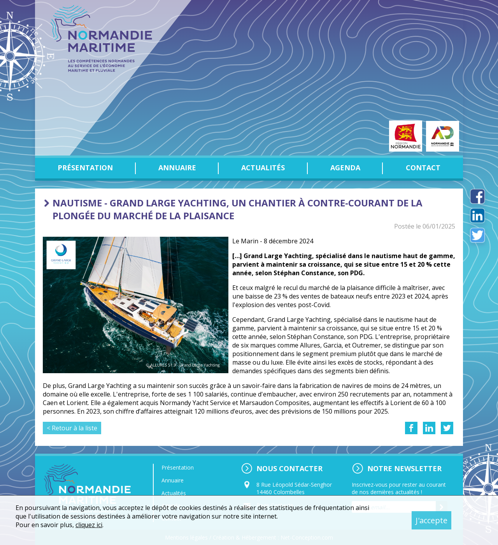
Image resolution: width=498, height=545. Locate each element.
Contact (423, 167)
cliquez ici (89, 525)
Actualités (263, 167)
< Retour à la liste (72, 428)
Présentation (85, 167)
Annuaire (177, 167)
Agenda (345, 167)
